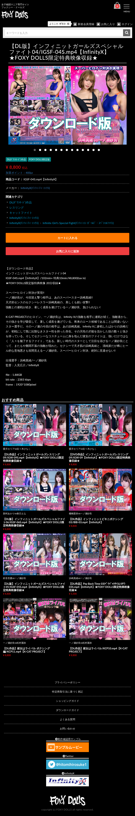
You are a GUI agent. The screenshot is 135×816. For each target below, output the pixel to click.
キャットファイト (20, 212)
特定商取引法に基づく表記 (67, 691)
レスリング (16, 207)
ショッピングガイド (67, 700)
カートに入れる (67, 237)
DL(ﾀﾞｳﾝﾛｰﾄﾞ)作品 (20, 202)
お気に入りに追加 (67, 251)
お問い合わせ (67, 728)
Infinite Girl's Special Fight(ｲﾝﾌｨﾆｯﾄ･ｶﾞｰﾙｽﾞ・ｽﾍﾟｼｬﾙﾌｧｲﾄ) (78, 223)
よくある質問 (67, 719)
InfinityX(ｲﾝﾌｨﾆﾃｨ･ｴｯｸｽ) (35, 188)
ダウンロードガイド (67, 710)
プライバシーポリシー (68, 682)
